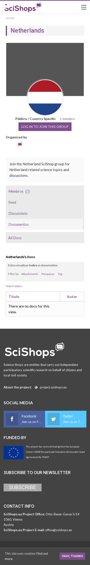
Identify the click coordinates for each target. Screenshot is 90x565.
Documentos (18, 224)
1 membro (67, 119)
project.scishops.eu (53, 387)
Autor (72, 296)
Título (14, 296)
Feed (12, 202)
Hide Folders (14, 286)
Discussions (18, 213)
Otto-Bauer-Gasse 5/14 (62, 514)
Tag (60, 274)
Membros (19, 191)
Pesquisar (48, 274)
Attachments (29, 274)
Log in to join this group (45, 127)
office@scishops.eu (58, 530)
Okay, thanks (72, 556)
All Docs (15, 238)
